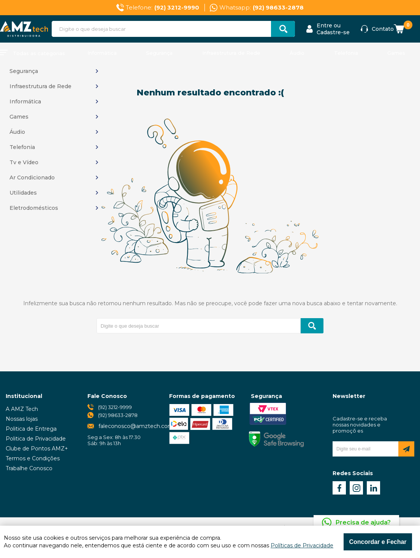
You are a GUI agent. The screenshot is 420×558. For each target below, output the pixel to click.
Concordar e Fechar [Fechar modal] (377, 542)
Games (396, 53)
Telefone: (162, 7)
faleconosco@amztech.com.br (139, 426)
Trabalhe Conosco (29, 468)
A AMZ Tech (22, 409)
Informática (102, 53)
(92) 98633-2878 (118, 415)
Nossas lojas (22, 418)
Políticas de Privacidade (302, 545)
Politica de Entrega (31, 428)
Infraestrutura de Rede (231, 53)
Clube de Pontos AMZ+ (37, 448)
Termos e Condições (33, 458)
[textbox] (173, 29)
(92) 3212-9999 (115, 407)
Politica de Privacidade (36, 438)
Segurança (159, 53)
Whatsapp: (261, 7)
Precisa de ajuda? (363, 522)
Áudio (297, 53)
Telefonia (346, 53)
